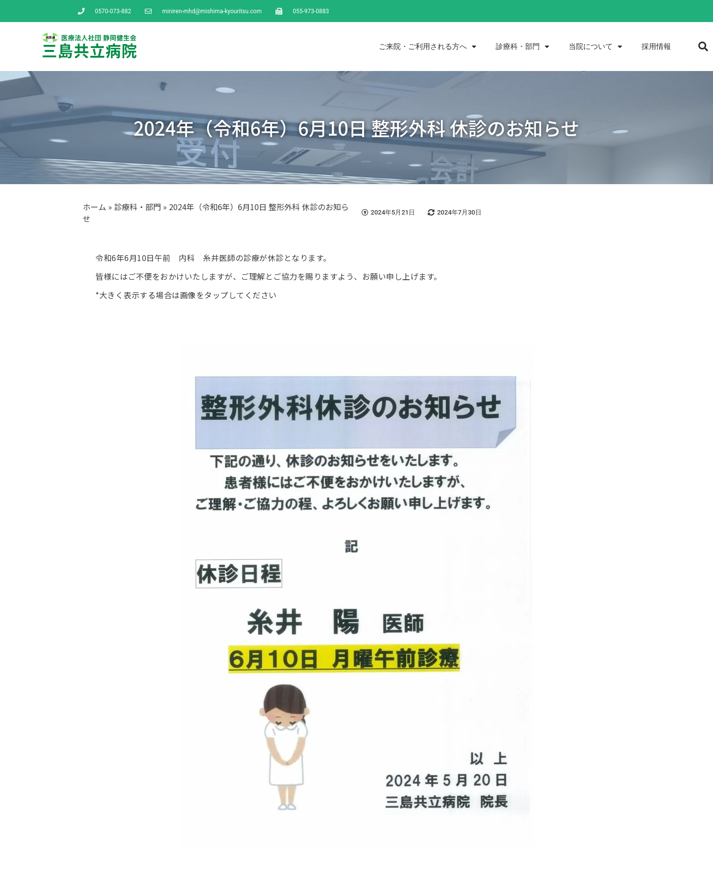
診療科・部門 (522, 46)
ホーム (94, 207)
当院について (595, 46)
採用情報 (656, 46)
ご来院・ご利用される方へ (427, 46)
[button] (703, 46)
